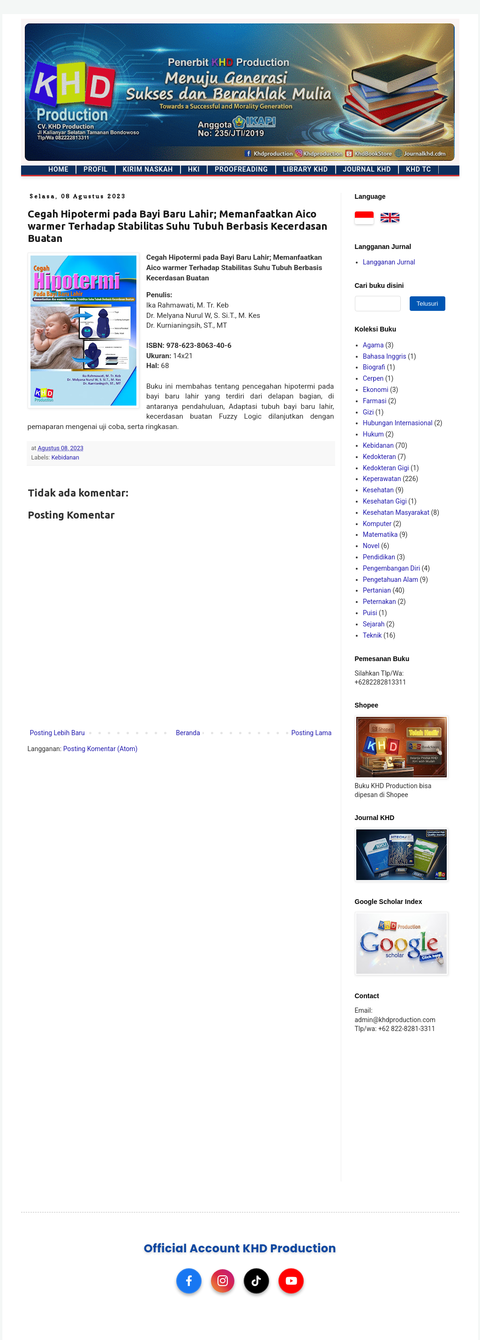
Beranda (188, 733)
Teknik (372, 635)
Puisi (370, 613)
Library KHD (305, 169)
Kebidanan (65, 457)
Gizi (368, 412)
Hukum (373, 434)
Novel (371, 546)
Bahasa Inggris (384, 356)
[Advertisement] (413, 1106)
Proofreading (241, 169)
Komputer (377, 523)
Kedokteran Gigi (386, 468)
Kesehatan (378, 490)
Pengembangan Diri (391, 568)
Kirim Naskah (148, 169)
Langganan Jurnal (389, 262)
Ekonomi (375, 389)
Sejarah (374, 624)
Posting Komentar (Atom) (100, 749)
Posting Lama (311, 733)
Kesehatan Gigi (385, 501)
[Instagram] (222, 1281)
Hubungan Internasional (398, 423)
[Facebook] (189, 1281)
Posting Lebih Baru (57, 733)
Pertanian (377, 590)
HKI (194, 169)
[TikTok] (256, 1281)
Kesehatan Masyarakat (396, 512)
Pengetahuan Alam (390, 579)
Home (58, 169)
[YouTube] (291, 1281)
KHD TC (418, 169)
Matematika (380, 534)
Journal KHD (367, 169)
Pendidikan (379, 557)
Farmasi (374, 401)
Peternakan (379, 601)
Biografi (374, 367)
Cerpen (373, 378)
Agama (373, 345)
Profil (95, 169)
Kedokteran (379, 456)
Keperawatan (382, 478)
